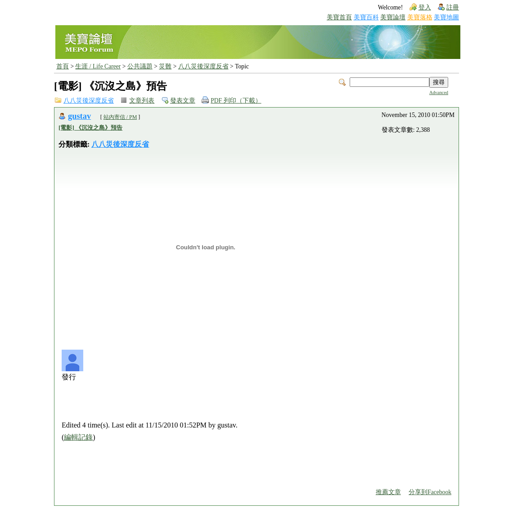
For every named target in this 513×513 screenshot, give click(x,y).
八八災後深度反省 (203, 66)
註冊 (452, 7)
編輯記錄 (78, 437)
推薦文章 (388, 492)
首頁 (62, 66)
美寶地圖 (446, 17)
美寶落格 (419, 17)
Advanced (438, 92)
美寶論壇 (392, 17)
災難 (165, 66)
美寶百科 (366, 17)
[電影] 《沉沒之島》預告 (90, 127)
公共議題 (140, 66)
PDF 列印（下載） (236, 100)
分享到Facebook (430, 492)
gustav (79, 116)
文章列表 (141, 100)
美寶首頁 (339, 17)
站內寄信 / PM (120, 117)
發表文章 (182, 100)
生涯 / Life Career (98, 66)
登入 (424, 7)
